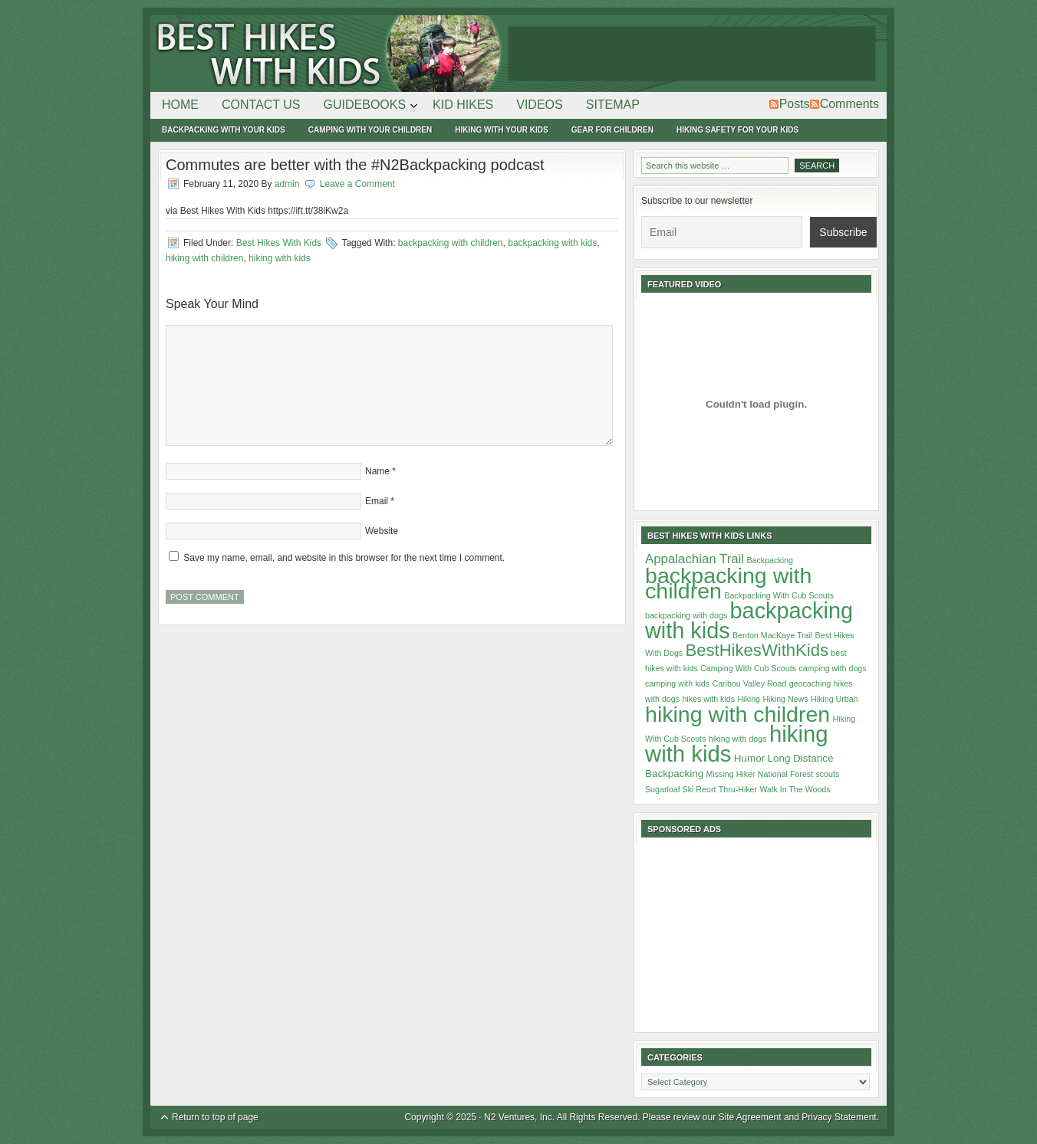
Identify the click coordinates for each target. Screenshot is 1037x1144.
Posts (794, 103)
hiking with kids (280, 258)
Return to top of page (215, 1117)
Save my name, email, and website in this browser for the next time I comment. (344, 557)
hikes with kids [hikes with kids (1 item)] (708, 698)
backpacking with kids (552, 243)
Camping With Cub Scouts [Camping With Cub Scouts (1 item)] (748, 668)
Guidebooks (365, 107)
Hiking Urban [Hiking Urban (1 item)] (834, 698)
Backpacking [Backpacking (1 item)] (769, 560)
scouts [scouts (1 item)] (827, 774)
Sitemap (613, 104)
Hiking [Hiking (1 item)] (748, 698)
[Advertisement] (691, 54)
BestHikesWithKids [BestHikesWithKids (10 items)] (757, 650)
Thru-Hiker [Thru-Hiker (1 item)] (738, 789)
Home (180, 104)
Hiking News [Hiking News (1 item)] (785, 698)
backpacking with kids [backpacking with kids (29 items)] (749, 620)
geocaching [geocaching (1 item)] (810, 683)
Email (376, 501)
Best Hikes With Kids (326, 53)
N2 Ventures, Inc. (519, 1117)
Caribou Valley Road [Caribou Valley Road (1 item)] (749, 683)
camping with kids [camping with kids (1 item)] (677, 683)
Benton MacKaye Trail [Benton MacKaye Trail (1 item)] (772, 635)
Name (377, 471)
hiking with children (204, 258)
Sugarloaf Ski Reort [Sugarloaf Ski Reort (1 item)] (680, 789)
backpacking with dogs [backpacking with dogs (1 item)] (686, 615)
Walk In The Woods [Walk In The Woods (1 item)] (794, 789)
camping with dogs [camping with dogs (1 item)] (832, 668)
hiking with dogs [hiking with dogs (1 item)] (738, 738)
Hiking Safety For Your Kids (737, 130)
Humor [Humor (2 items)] (749, 758)
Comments (849, 103)
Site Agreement (750, 1117)
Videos (539, 104)
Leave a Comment (357, 184)
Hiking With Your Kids (501, 130)
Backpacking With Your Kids (223, 130)
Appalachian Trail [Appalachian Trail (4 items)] (694, 559)
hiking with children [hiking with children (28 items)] (737, 714)
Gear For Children (612, 130)
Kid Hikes (463, 104)
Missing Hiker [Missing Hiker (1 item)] (731, 774)
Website (381, 531)
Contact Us (261, 104)
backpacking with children (450, 243)
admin (287, 184)
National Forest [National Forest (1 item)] (785, 774)
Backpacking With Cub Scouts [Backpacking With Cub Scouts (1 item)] (779, 595)
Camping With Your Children (370, 130)
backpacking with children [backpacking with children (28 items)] (728, 583)
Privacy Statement (839, 1117)
